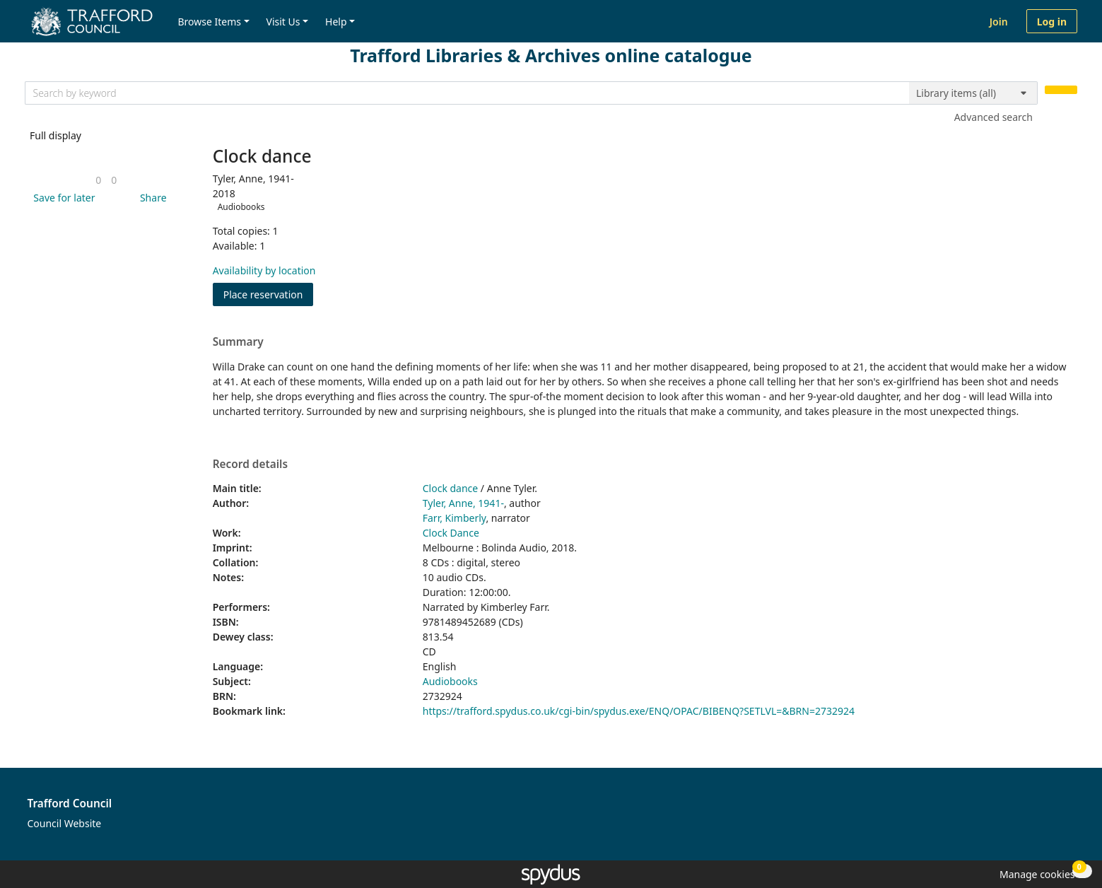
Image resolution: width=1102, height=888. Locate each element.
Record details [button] (250, 464)
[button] (61, 197)
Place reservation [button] (268, 293)
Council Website (65, 823)
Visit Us (283, 21)
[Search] (1061, 90)
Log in (1052, 21)
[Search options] (973, 93)
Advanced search (993, 117)
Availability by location (264, 270)
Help (336, 21)
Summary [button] (238, 342)
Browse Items (209, 21)
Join (999, 21)
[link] (98, 180)
